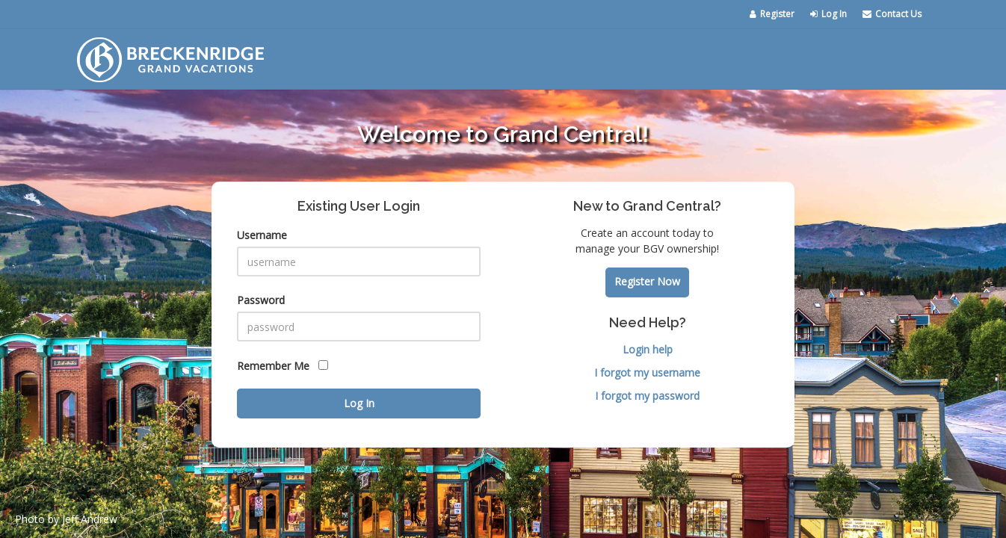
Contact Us (892, 13)
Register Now (647, 281)
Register (772, 13)
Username (262, 235)
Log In (828, 13)
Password (261, 300)
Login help (648, 349)
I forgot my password (647, 396)
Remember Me (282, 366)
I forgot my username (647, 372)
